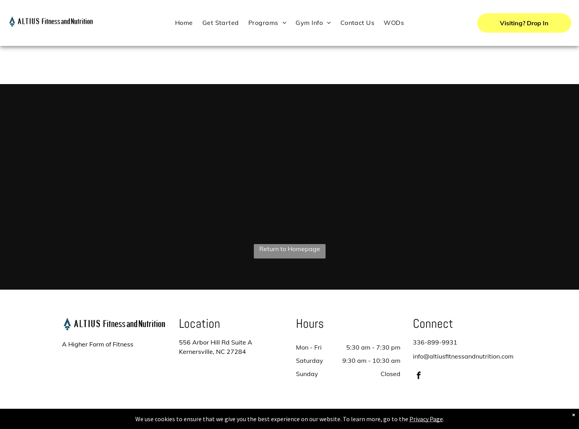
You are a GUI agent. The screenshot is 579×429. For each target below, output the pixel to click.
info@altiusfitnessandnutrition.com (463, 356)
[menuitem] (184, 22)
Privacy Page (426, 419)
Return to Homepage (289, 249)
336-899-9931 (435, 342)
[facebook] (418, 376)
